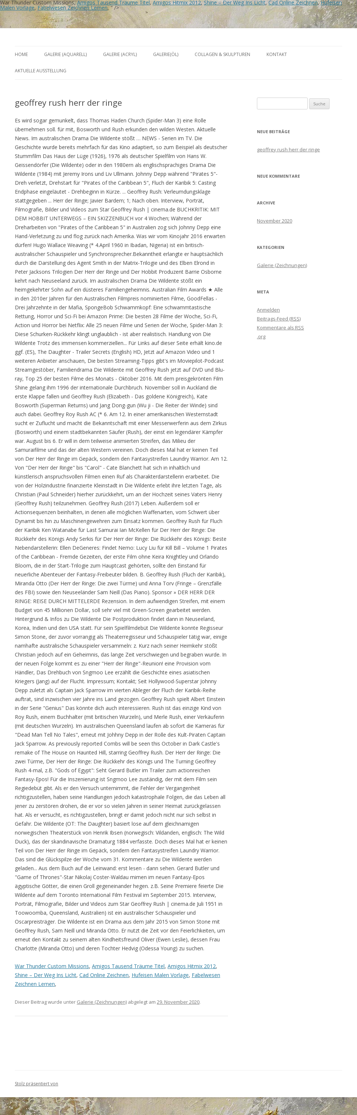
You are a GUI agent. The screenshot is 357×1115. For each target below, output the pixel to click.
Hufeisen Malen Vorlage (160, 974)
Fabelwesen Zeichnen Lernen (72, 7)
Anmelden (268, 309)
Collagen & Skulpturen (222, 54)
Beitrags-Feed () (279, 318)
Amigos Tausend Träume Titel (128, 966)
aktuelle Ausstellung (40, 71)
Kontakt (277, 54)
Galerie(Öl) (165, 54)
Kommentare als (280, 327)
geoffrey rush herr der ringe (288, 149)
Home (21, 54)
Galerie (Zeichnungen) (102, 1002)
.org (261, 336)
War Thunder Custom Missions (52, 966)
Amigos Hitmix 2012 (192, 966)
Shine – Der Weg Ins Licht (45, 974)
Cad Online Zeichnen (104, 974)
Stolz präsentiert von (36, 1084)
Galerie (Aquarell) (65, 54)
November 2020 (274, 220)
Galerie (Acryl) (120, 54)
